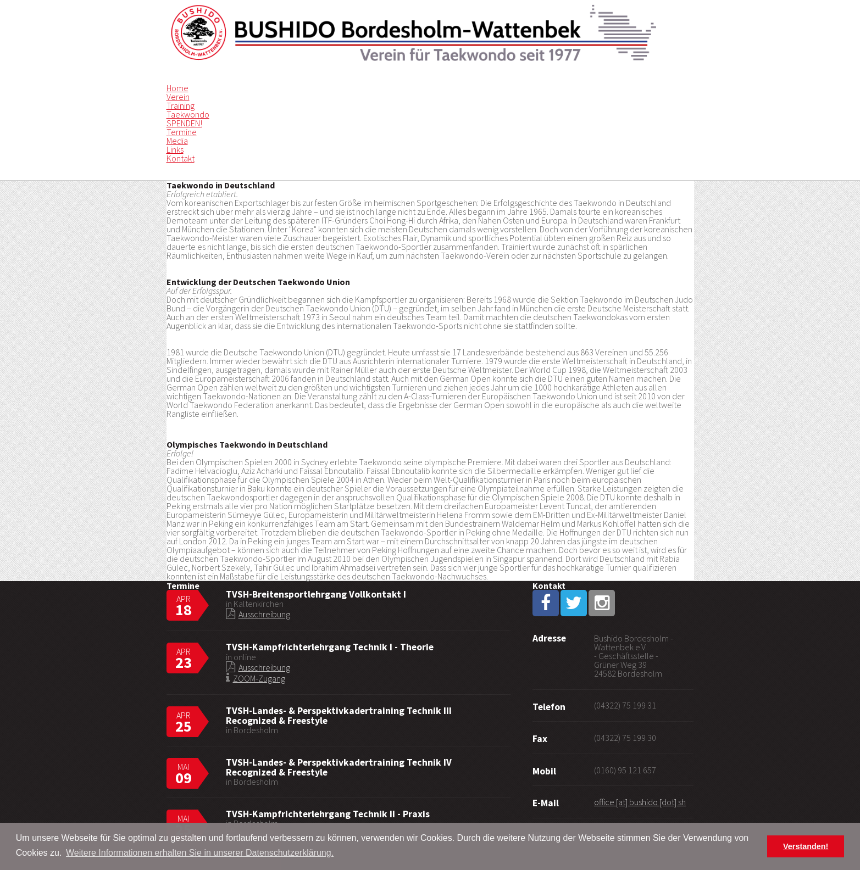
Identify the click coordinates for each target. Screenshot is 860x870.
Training (181, 105)
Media (177, 140)
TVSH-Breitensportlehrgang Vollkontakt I (316, 594)
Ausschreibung (264, 614)
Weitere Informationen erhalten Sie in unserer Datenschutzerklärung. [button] (200, 852)
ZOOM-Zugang (259, 678)
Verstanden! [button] (805, 846)
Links (175, 149)
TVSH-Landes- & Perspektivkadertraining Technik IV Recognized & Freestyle (339, 767)
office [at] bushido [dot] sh (640, 801)
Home (177, 87)
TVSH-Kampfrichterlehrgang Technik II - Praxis (328, 814)
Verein (178, 96)
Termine (182, 131)
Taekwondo (188, 114)
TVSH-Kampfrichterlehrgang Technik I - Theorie (330, 647)
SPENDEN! (184, 123)
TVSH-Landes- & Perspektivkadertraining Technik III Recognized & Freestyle (339, 716)
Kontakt (181, 158)
